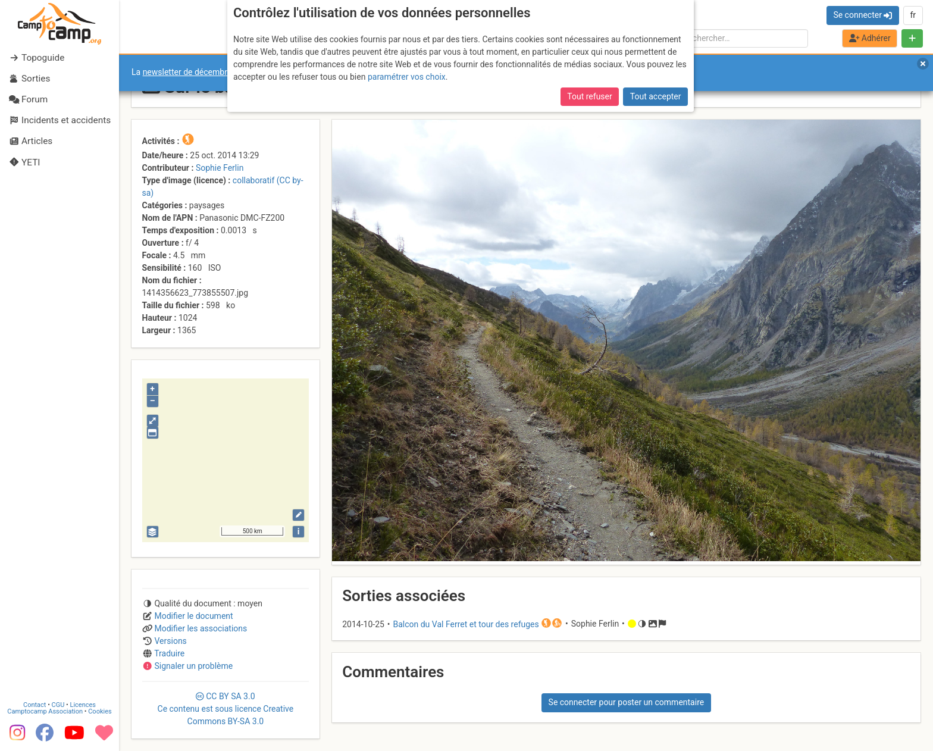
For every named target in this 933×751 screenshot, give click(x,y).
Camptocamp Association (45, 711)
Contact (34, 705)
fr (913, 15)
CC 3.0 (226, 708)
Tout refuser (589, 96)
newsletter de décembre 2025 (198, 72)
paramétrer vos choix (407, 77)
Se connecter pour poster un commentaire (627, 702)
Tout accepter (655, 96)
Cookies (99, 711)
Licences (83, 705)
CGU (58, 705)
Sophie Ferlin (219, 168)
